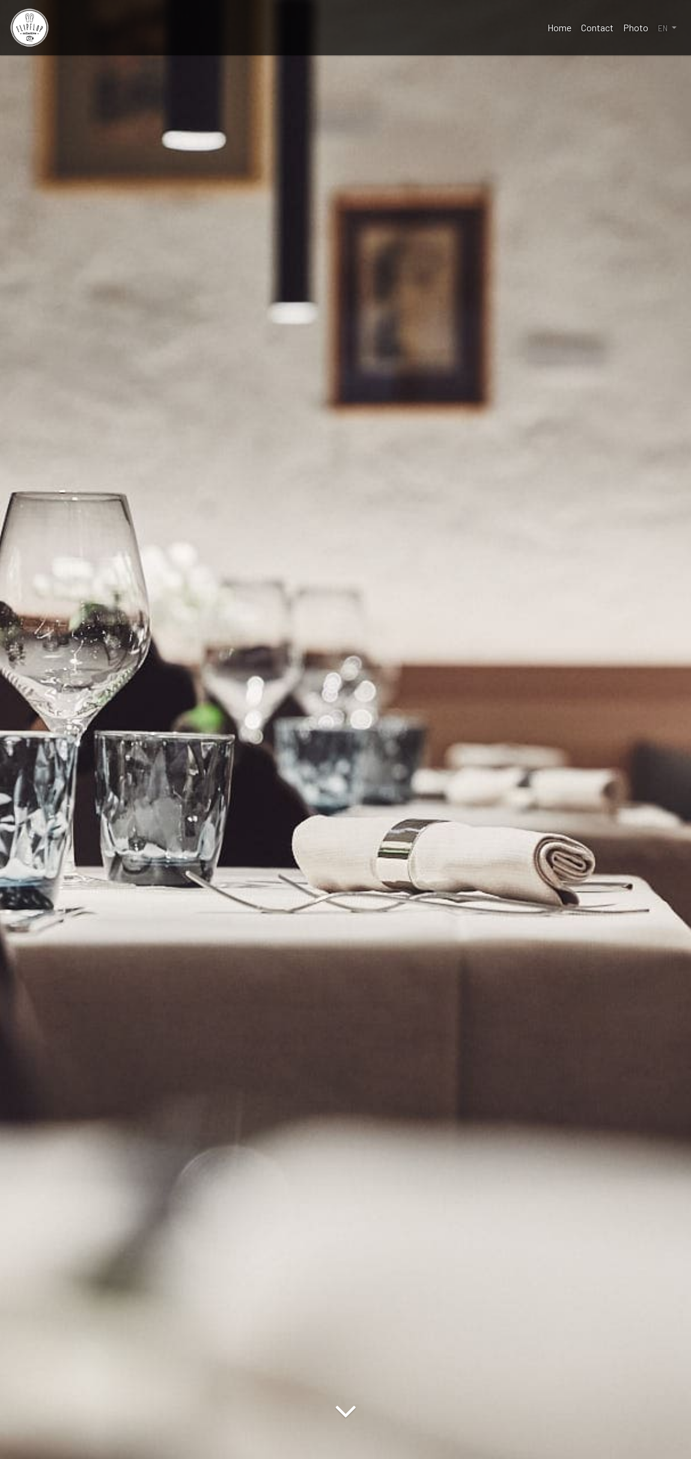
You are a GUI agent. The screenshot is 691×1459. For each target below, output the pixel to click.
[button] (667, 28)
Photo (635, 27)
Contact (597, 27)
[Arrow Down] (346, 1437)
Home (559, 27)
